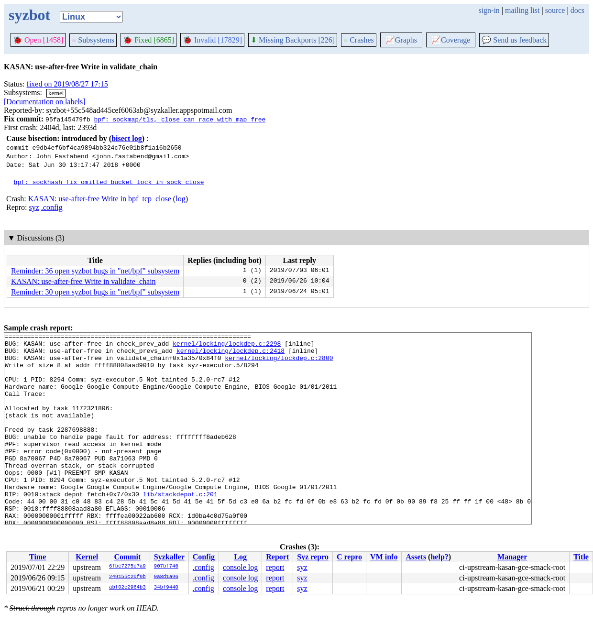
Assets (416, 557)
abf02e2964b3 (127, 587)
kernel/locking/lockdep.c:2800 (279, 363)
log (180, 199)
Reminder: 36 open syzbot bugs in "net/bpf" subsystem (95, 271)
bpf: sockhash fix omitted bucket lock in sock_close (109, 181)
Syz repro (313, 557)
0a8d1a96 (166, 577)
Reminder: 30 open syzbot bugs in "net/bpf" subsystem (95, 292)
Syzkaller (169, 557)
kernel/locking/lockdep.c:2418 (230, 354)
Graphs (401, 40)
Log (240, 557)
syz (34, 207)
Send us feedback (514, 40)
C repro (349, 557)
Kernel (87, 557)
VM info (383, 557)
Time (37, 557)
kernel (56, 93)
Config (204, 557)
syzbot (29, 14)
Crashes (358, 40)
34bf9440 (166, 587)
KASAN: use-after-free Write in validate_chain (83, 281)
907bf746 (166, 566)
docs (577, 10)
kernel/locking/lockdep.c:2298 (227, 346)
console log (240, 567)
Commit (127, 557)
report (275, 567)
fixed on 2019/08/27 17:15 (67, 84)
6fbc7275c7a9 (127, 566)
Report (277, 557)
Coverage (450, 40)
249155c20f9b (127, 577)
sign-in (488, 10)
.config (52, 207)
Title (581, 557)
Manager (512, 557)
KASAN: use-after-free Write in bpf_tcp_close (99, 199)
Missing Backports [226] (293, 40)
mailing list (522, 10)
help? (439, 557)
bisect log (126, 138)
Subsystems (93, 40)
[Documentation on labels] (45, 102)
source (555, 10)
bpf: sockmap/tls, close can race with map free (179, 119)
